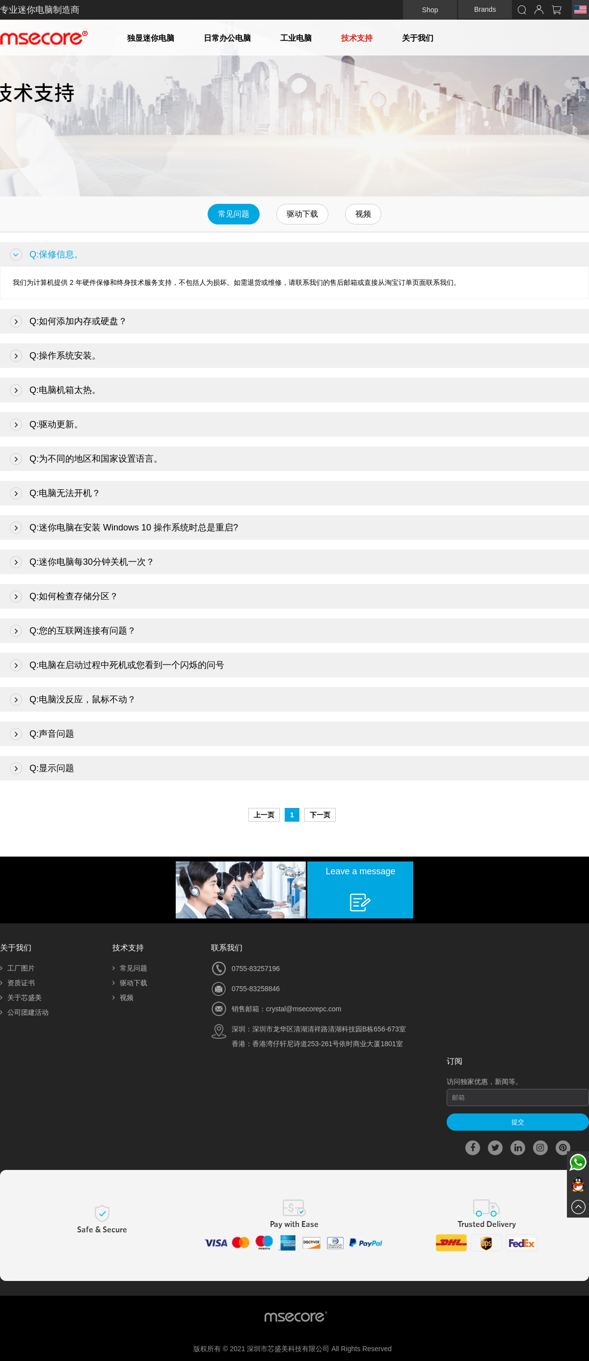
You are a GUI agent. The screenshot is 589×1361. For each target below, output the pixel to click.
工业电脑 (296, 38)
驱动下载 (302, 214)
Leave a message (360, 871)
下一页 (320, 815)
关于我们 (417, 38)
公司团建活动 (24, 1012)
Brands (485, 9)
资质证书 (17, 983)
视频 (363, 214)
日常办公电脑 (227, 38)
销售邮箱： (249, 1009)
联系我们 (226, 948)
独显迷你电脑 (150, 38)
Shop (430, 10)
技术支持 (357, 38)
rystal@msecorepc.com (305, 1009)
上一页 (264, 815)
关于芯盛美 (21, 997)
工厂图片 (17, 968)
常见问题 (233, 214)
